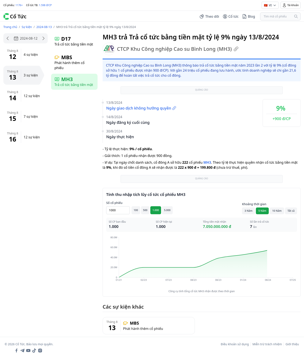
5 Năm (262, 211)
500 (145, 210)
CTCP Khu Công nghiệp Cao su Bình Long (171, 49)
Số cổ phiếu (114, 203)
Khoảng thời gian (254, 204)
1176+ (19, 5)
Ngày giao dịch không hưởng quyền (141, 108)
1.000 (155, 210)
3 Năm (248, 211)
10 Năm (276, 211)
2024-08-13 (44, 27)
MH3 (207, 162)
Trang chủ (10, 27)
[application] (201, 261)
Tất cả (291, 211)
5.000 (167, 210)
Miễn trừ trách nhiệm (267, 344)
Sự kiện (27, 27)
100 (136, 210)
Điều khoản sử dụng (235, 344)
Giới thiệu (292, 344)
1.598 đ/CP (45, 5)
